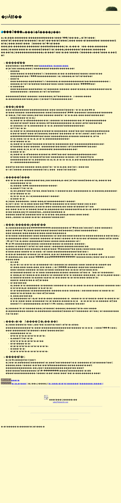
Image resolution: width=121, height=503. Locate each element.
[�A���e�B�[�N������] (63, 384)
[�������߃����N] (91, 384)
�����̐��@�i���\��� (54, 66)
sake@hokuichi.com (60, 402)
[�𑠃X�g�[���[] (19, 384)
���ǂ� (10, 380)
